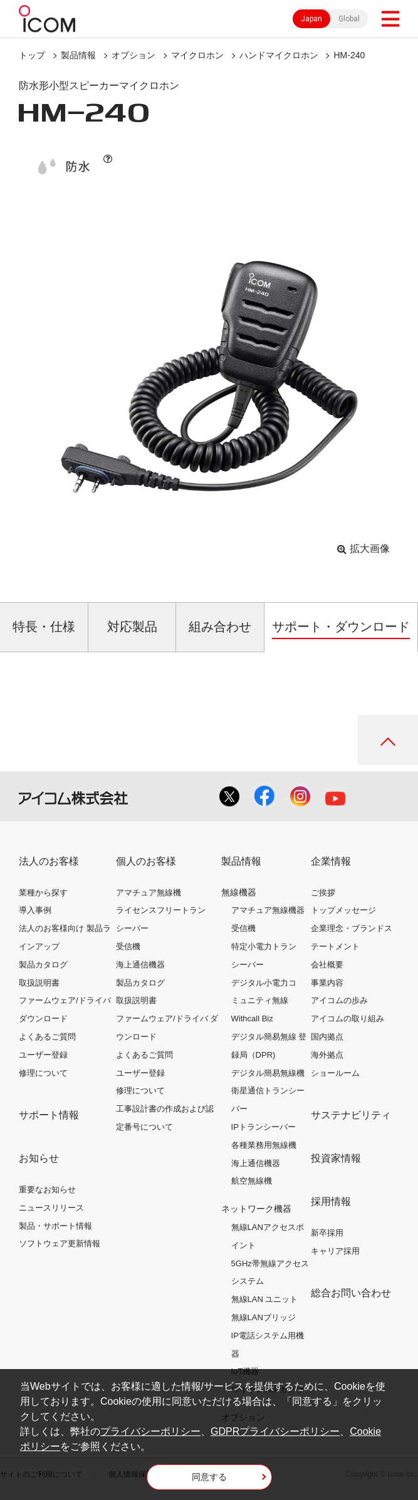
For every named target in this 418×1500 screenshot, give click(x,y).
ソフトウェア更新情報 (59, 1243)
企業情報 (331, 861)
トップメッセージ (343, 910)
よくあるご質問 (47, 1036)
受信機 (128, 946)
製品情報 (78, 55)
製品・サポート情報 (55, 1226)
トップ (32, 55)
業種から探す (43, 892)
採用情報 (331, 1201)
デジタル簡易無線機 (268, 1073)
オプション (133, 55)
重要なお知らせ (47, 1189)
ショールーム (335, 1073)
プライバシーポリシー (150, 1431)
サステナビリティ (351, 1115)
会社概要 (327, 964)
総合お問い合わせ (351, 1293)
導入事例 (35, 910)
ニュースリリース (51, 1207)
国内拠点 (327, 1036)
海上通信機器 (140, 964)
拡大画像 (370, 548)
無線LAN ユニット (264, 1299)
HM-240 (349, 55)
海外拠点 (327, 1055)
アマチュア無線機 (148, 892)
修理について (43, 1073)
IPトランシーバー (263, 1127)
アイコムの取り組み (347, 1018)
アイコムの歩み (339, 1000)
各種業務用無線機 (263, 1145)
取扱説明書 (39, 982)
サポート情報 (49, 1115)
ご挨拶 (323, 892)
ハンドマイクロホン (278, 55)
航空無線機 (251, 1180)
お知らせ (39, 1158)
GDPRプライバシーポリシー (275, 1431)
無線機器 (238, 892)
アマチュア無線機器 (268, 910)
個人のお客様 (146, 861)
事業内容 (327, 982)
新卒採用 (327, 1232)
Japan (311, 18)
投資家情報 (336, 1158)
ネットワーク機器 (256, 1209)
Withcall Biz (252, 1018)
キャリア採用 (335, 1251)
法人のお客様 (49, 861)
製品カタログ (43, 964)
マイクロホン (197, 55)
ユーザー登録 (43, 1055)
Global (349, 18)
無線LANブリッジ (263, 1317)
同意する (209, 1477)
